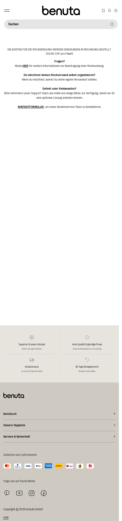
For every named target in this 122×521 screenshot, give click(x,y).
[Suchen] (61, 24)
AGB (6, 517)
